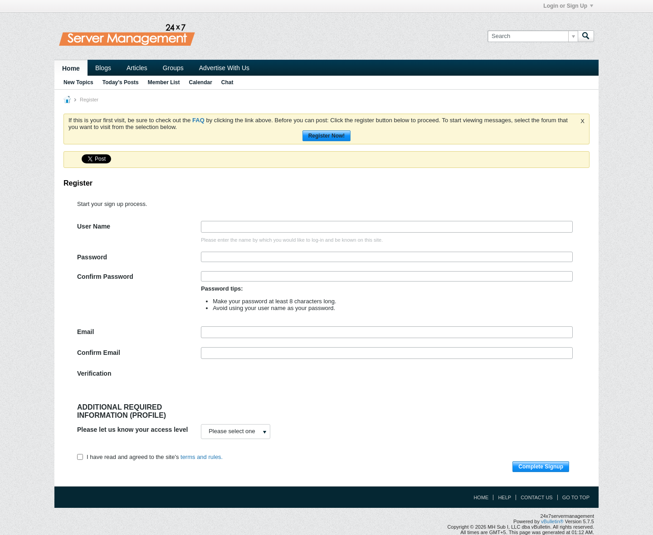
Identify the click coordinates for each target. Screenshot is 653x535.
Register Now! (326, 136)
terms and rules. (201, 457)
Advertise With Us (224, 68)
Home (71, 68)
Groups (173, 68)
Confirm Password (105, 276)
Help (504, 497)
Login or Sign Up (568, 6)
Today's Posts (120, 82)
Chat (227, 82)
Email (85, 331)
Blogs (103, 68)
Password (92, 257)
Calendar (200, 82)
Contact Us (537, 497)
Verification (94, 373)
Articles (137, 68)
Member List (164, 82)
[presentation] (270, 385)
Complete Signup (540, 466)
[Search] (532, 36)
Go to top (576, 497)
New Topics (78, 82)
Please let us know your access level (132, 429)
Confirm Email (98, 352)
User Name (93, 226)
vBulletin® (552, 521)
